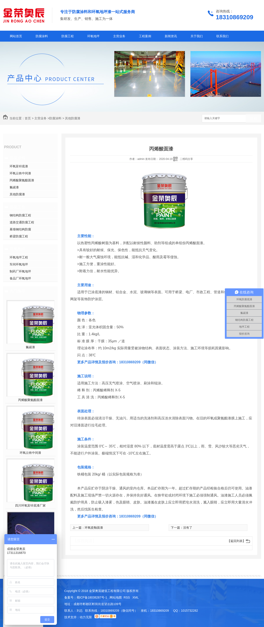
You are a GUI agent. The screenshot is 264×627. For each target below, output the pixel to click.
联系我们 (222, 36)
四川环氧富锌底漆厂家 (30, 505)
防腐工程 (67, 36)
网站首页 (16, 36)
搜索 (253, 118)
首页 (28, 118)
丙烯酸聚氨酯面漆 (22, 180)
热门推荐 (17, 291)
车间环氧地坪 (19, 264)
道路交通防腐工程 (22, 222)
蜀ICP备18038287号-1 (92, 597)
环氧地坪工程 (19, 257)
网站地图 (116, 597)
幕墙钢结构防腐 (20, 229)
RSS (127, 597)
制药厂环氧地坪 (20, 271)
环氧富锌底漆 (19, 166)
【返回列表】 (236, 541)
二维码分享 (186, 159)
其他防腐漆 (72, 118)
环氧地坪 (93, 36)
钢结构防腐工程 (20, 215)
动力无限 (86, 617)
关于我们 (197, 36)
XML (136, 597)
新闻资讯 (171, 36)
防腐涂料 (42, 36)
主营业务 (119, 36)
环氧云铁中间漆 (20, 173)
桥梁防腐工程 (19, 236)
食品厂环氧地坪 (20, 278)
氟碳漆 (14, 187)
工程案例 (145, 36)
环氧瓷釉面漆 (94, 527)
